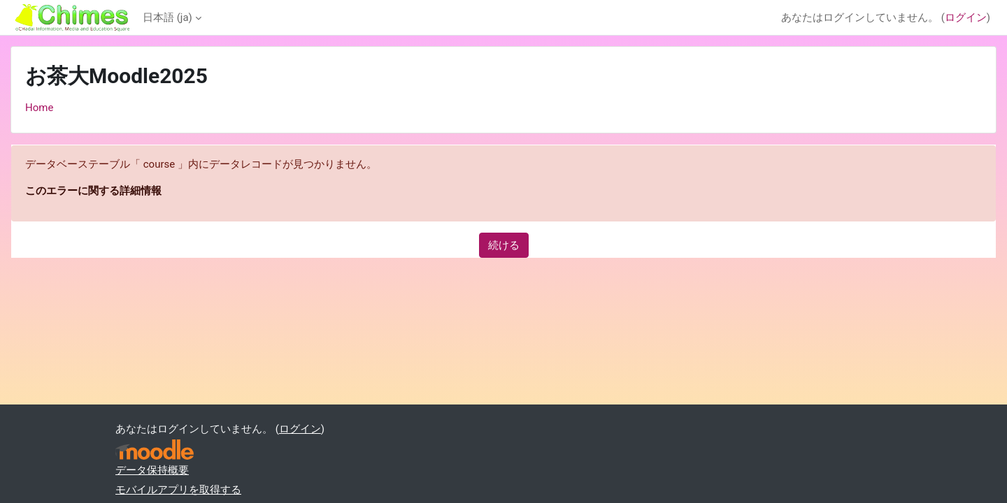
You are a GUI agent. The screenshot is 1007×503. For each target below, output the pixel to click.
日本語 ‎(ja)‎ (167, 17)
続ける (504, 245)
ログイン (966, 17)
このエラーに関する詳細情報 (93, 190)
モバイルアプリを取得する (178, 489)
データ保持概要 (152, 470)
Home (39, 107)
